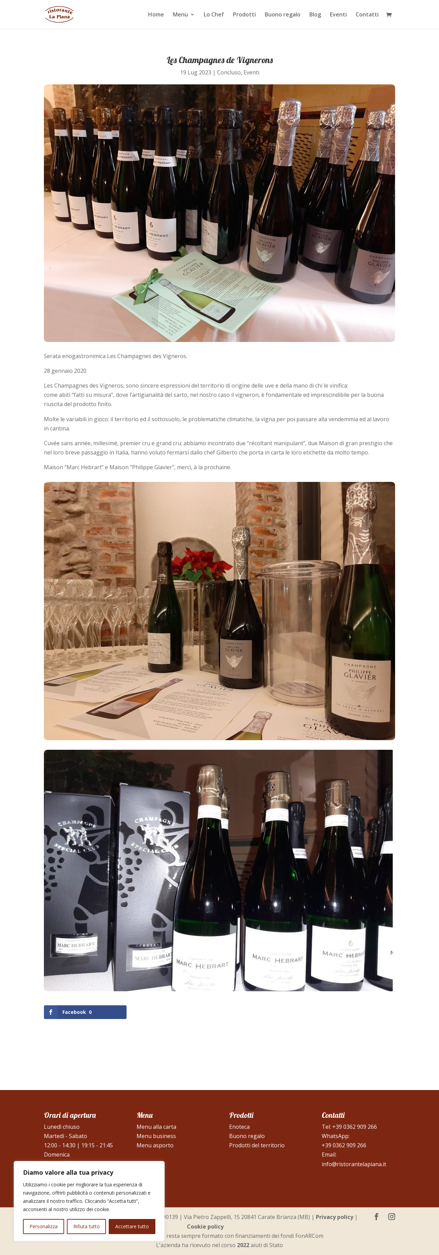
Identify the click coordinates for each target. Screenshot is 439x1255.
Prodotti (244, 15)
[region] (89, 1201)
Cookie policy (205, 1226)
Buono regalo (282, 15)
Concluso (229, 72)
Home (156, 15)
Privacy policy (334, 1217)
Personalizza (43, 1226)
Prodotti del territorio (257, 1145)
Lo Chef (214, 15)
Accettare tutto (132, 1226)
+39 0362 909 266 (354, 1126)
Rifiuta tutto (86, 1226)
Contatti (367, 15)
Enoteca (239, 1126)
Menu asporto (155, 1145)
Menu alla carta (156, 1126)
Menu (180, 15)
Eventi (338, 15)
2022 (243, 1245)
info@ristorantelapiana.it (354, 1164)
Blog (315, 15)
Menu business (156, 1136)
